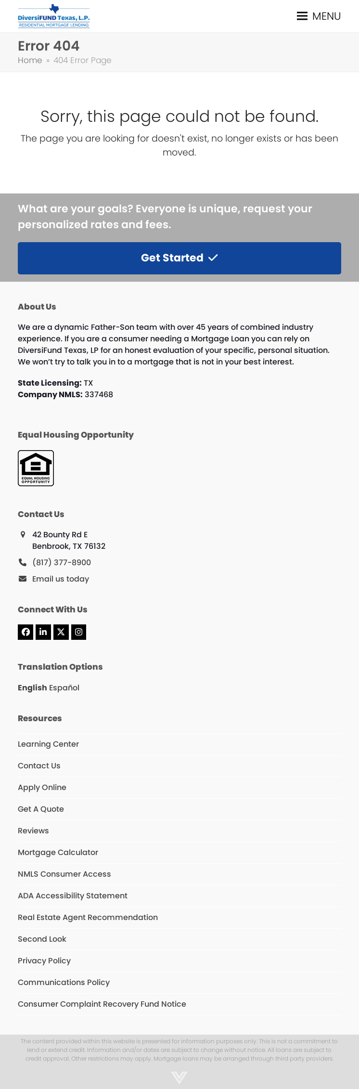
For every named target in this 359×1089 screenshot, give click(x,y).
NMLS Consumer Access (64, 874)
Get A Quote (41, 809)
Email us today (60, 578)
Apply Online (42, 787)
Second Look (42, 939)
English (32, 687)
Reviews (33, 830)
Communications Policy (64, 982)
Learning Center (48, 744)
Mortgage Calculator (58, 852)
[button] (319, 16)
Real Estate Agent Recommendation (88, 917)
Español (64, 687)
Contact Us (39, 765)
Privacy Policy (44, 960)
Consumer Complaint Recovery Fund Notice (102, 1004)
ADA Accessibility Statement (73, 895)
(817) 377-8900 (61, 562)
